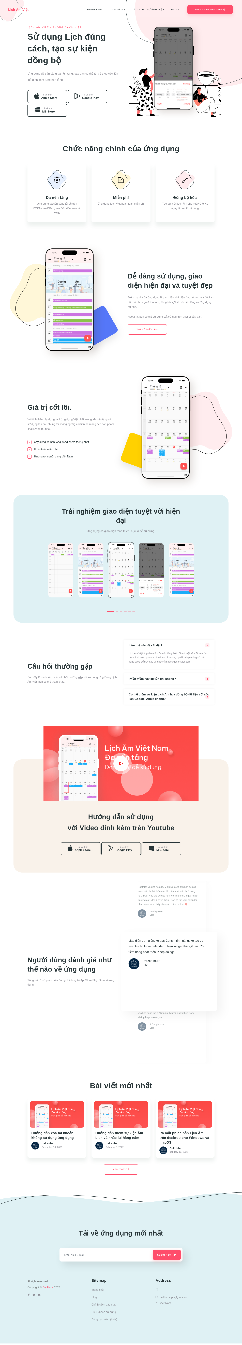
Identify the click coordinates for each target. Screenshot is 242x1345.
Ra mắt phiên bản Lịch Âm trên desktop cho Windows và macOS (184, 1137)
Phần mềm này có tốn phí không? (153, 679)
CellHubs (48, 1288)
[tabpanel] (121, 570)
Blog (176, 9)
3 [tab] (121, 611)
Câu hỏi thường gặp (149, 9)
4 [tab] (125, 611)
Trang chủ (94, 9)
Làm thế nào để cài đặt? (146, 645)
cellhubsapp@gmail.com (172, 1298)
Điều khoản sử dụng (104, 1313)
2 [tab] (117, 611)
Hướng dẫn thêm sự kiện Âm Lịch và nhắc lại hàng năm (119, 1135)
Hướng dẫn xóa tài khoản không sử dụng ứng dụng (52, 1135)
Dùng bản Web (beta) (211, 9)
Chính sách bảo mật (104, 1306)
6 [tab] (133, 611)
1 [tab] (110, 611)
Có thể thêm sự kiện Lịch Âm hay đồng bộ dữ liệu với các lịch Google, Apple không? (167, 697)
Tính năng (118, 9)
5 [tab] (129, 611)
